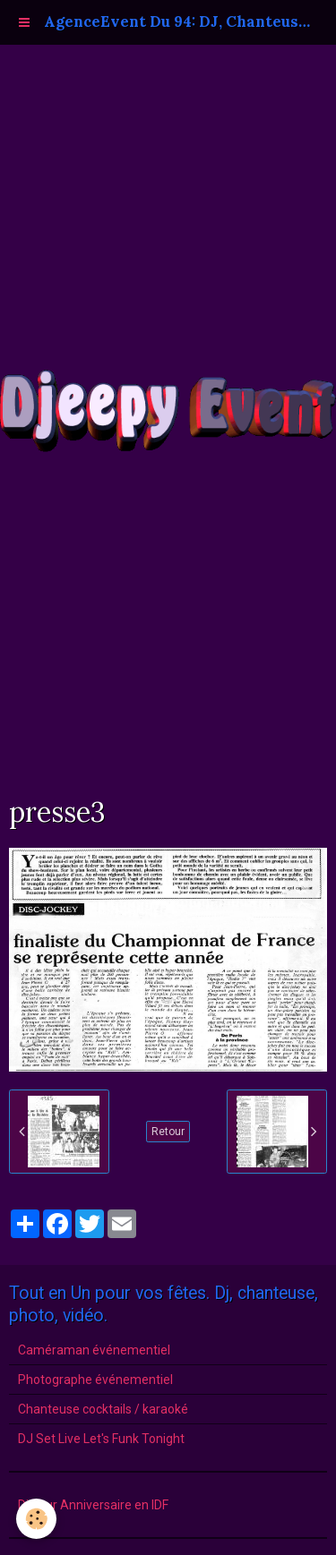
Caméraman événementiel (94, 1350)
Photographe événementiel (95, 1379)
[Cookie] (36, 1519)
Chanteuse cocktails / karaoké (103, 1409)
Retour (168, 1131)
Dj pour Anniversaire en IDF (93, 1505)
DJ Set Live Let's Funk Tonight (101, 1438)
